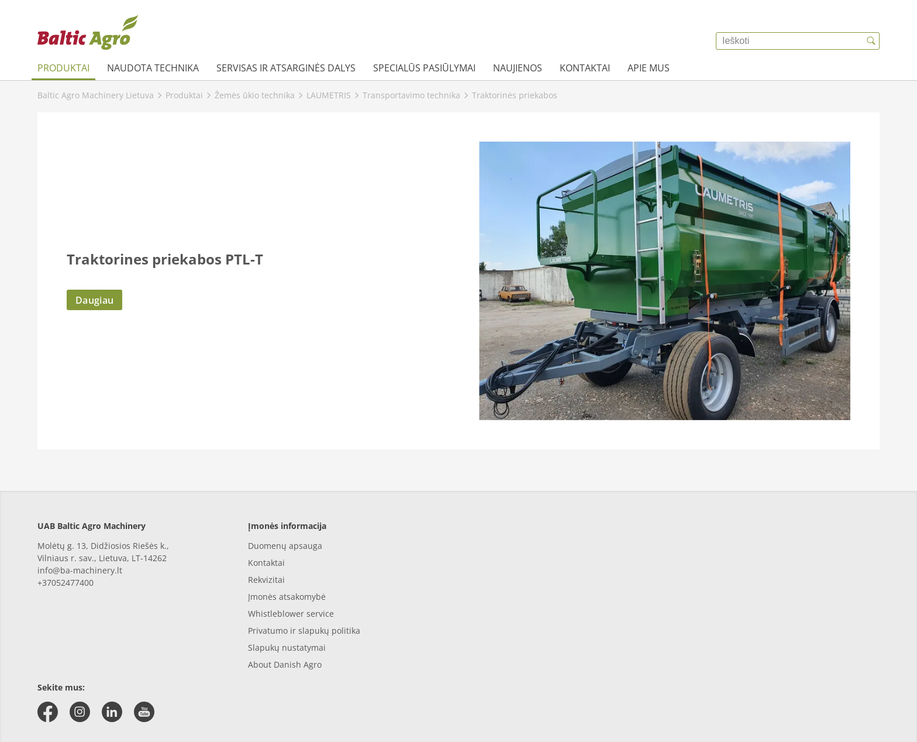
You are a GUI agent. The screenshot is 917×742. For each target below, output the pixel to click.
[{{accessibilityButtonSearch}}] (871, 41)
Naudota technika (153, 67)
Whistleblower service (291, 613)
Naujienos (517, 67)
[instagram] (80, 712)
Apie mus (649, 67)
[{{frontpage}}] (87, 32)
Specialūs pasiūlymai (424, 67)
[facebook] (47, 712)
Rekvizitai (266, 579)
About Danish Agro (285, 664)
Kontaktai (585, 67)
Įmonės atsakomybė (287, 596)
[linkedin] (112, 712)
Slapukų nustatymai (287, 647)
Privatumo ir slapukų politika (304, 630)
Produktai (63, 67)
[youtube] (144, 712)
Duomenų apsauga (285, 545)
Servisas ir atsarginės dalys (286, 67)
